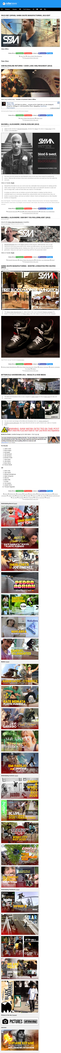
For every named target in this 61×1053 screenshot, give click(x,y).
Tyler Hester (43, 495)
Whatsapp (20, 53)
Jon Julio (14, 497)
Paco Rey (23, 56)
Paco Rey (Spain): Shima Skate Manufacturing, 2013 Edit (25, 15)
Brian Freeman (29, 497)
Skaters (7, 9)
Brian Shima (26, 314)
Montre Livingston (48, 312)
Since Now (48, 129)
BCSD (6, 494)
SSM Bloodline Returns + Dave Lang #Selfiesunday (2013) (26, 66)
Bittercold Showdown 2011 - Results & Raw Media (23, 375)
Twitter (50, 53)
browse (14, 1015)
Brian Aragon (20, 495)
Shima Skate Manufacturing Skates (28, 367)
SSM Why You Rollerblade (47, 211)
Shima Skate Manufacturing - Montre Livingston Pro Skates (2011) (28, 266)
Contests (20, 494)
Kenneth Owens (20, 359)
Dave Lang (39, 118)
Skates (14, 9)
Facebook (43, 53)
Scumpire (21, 497)
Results (26, 494)
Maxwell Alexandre (22, 129)
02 (10, 359)
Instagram (28, 53)
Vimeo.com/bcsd (43, 421)
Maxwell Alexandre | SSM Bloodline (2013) (20, 124)
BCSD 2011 (13, 494)
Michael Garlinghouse (54, 495)
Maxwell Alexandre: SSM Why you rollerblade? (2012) (25, 217)
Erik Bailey (28, 495)
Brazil (36, 129)
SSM (5, 129)
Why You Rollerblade (5, 224)
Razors (48, 497)
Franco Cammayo (39, 497)
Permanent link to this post (31, 58)
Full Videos (26, 9)
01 (8, 359)
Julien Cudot (35, 396)
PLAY (12, 252)
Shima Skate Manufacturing (34, 56)
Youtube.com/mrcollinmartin (11, 423)
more (15, 503)
